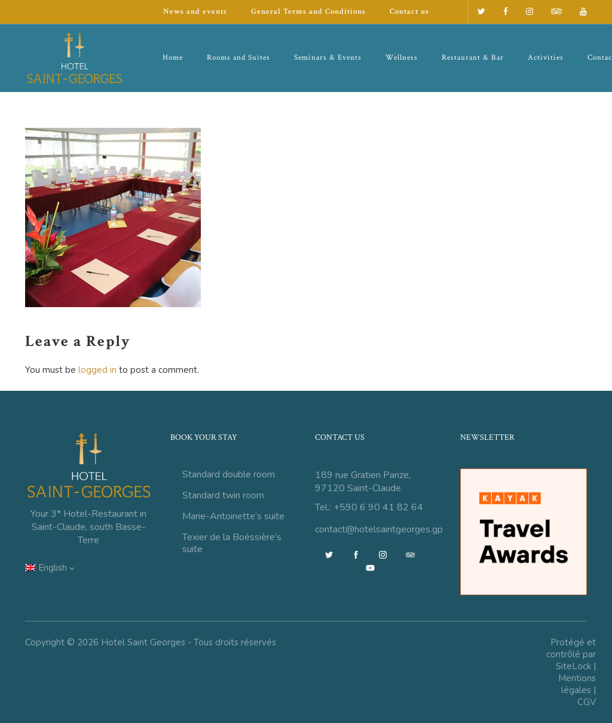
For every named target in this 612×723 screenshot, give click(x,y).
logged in (97, 370)
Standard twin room (223, 495)
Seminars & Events (328, 58)
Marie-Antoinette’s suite (233, 516)
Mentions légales (577, 684)
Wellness (401, 58)
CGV (586, 702)
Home (173, 58)
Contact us (409, 12)
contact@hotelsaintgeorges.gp (379, 529)
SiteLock (573, 666)
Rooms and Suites (238, 58)
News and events (195, 12)
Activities (546, 58)
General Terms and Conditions (308, 12)
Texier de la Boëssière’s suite (231, 543)
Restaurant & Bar (473, 58)
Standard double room (228, 474)
